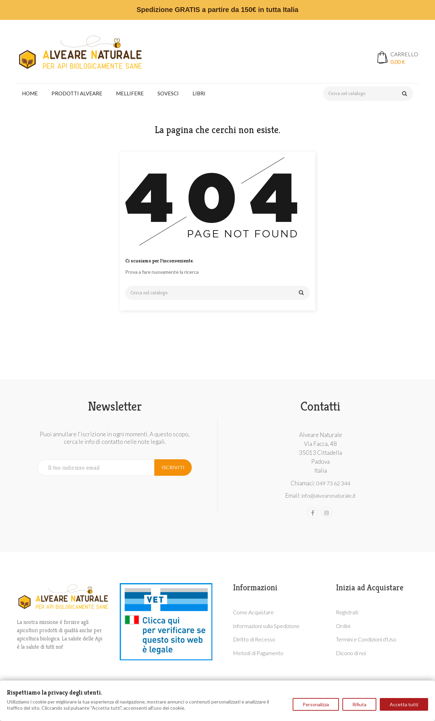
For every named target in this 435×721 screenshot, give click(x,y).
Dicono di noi (351, 653)
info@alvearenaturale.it (329, 495)
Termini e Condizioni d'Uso (366, 639)
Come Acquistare (253, 612)
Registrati (347, 612)
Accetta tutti (404, 704)
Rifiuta (359, 704)
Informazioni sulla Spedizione (266, 626)
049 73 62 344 (333, 483)
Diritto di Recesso (254, 639)
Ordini (343, 626)
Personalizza (316, 704)
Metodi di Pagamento (258, 653)
